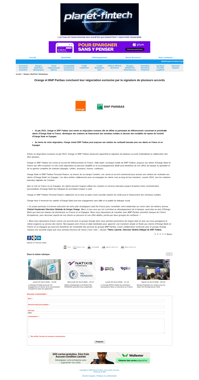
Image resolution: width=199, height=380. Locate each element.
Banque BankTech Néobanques (38, 68)
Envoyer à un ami (63, 246)
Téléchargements (99, 57)
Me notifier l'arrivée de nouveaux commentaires (48, 336)
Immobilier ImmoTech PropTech (145, 68)
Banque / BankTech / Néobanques (34, 74)
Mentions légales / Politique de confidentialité (99, 375)
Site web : (31, 310)
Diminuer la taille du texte (145, 246)
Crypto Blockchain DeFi (99, 68)
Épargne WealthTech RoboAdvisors (130, 68)
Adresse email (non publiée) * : (39, 304)
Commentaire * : (34, 316)
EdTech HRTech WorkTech (114, 67)
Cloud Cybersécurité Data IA (54, 68)
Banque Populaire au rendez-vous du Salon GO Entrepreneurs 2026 (153, 285)
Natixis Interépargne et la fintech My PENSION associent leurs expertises (80, 285)
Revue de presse (132, 57)
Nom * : (30, 298)
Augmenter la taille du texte (114, 246)
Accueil (32, 57)
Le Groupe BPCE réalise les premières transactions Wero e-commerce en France (115, 285)
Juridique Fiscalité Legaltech (160, 68)
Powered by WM (99, 372)
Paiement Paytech (175, 67)
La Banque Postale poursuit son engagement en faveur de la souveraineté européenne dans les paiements (44, 286)
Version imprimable (86, 246)
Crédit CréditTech (84, 67)
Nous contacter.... (166, 57)
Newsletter (66, 57)
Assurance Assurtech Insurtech (23, 68)
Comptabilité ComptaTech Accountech (69, 68)
